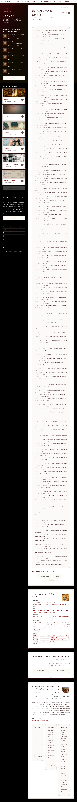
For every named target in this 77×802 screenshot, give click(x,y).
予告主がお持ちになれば (63, 616)
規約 (5, 236)
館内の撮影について (56, 626)
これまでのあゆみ (37, 622)
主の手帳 (75, 1)
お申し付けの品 (56, 1)
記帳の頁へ (39, 756)
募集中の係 (35, 635)
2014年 (44, 610)
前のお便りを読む (45, 576)
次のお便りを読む (50, 580)
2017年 (58, 610)
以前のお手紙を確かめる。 (15, 77)
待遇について (42, 635)
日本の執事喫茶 (7, 239)
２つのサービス (50, 602)
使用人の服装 (47, 626)
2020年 (36, 612)
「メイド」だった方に (44, 637)
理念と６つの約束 (47, 641)
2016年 (53, 610)
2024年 (54, 612)
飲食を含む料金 (59, 624)
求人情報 (66, 1)
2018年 (63, 610)
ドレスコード (40, 626)
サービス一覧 (45, 622)
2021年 (40, 612)
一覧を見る (61, 670)
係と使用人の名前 (45, 604)
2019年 (67, 610)
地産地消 (50, 628)
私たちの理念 (36, 602)
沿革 (27, 1)
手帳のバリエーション (38, 616)
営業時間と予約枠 (51, 624)
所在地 (63, 626)
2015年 (48, 610)
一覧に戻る (57, 576)
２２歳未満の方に (60, 635)
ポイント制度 (60, 622)
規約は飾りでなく (55, 639)
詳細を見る (41, 670)
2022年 (45, 612)
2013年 (39, 610)
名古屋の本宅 (45, 1)
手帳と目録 (35, 1)
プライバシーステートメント (11, 164)
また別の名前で (63, 639)
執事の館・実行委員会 (7, 1)
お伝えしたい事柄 (51, 635)
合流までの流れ (54, 637)
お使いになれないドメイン (50, 616)
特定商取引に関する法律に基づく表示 (12, 226)
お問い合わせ (7, 116)
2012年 (34, 610)
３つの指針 (43, 602)
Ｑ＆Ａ (37, 606)
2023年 (50, 612)
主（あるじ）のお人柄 (44, 639)
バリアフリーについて (40, 624)
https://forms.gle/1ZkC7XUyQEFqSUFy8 (40, 720)
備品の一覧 (55, 628)
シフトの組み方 (62, 637)
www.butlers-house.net (16, 251)
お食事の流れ (53, 622)
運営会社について (7, 233)
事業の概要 (19, 1)
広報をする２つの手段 (56, 604)
